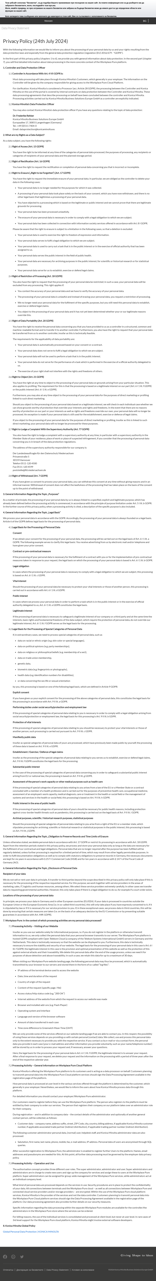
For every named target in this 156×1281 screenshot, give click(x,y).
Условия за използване (83, 1270)
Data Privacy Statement (57, 1270)
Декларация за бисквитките (29, 1270)
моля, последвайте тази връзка (41, 6)
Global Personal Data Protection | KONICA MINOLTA (31, 1231)
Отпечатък (8, 1270)
